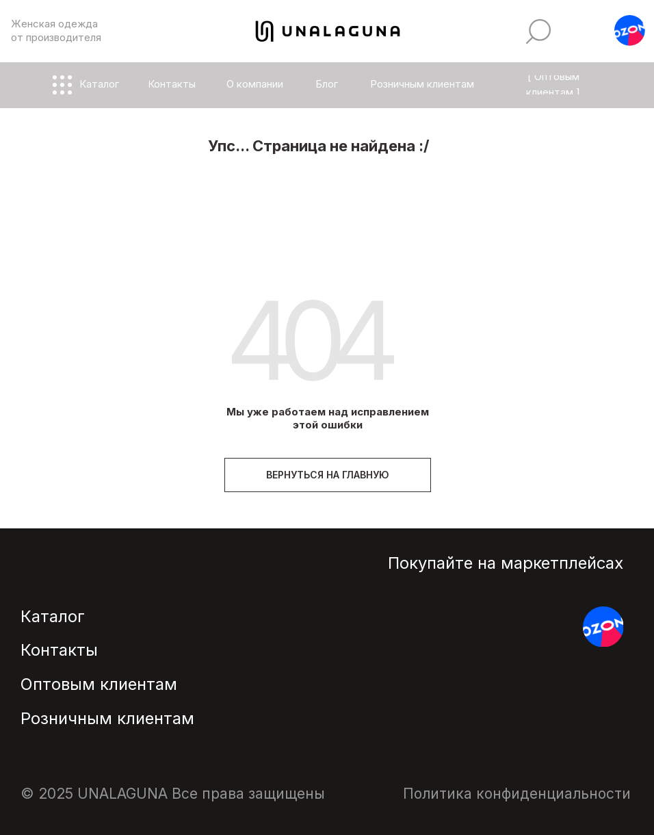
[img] (538, 31)
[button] (629, 30)
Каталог (53, 616)
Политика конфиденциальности (517, 793)
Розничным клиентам (107, 718)
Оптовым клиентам (99, 684)
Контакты (59, 650)
